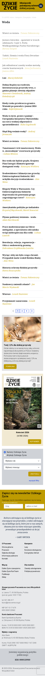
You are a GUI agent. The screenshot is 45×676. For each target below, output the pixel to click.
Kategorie (18, 17)
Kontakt (5, 559)
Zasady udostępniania (32, 568)
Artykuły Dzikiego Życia (17, 455)
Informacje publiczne (10, 556)
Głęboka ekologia (8, 553)
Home (12, 17)
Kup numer (34, 442)
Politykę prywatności (10, 503)
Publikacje (6, 574)
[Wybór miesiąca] (22, 467)
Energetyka (27, 17)
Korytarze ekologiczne (32, 550)
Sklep (4, 577)
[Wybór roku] (22, 461)
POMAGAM (10, 366)
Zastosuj (34, 474)
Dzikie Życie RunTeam (10, 571)
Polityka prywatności (32, 571)
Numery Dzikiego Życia (16, 452)
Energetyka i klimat (31, 553)
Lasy (26, 547)
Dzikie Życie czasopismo (11, 568)
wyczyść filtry (34, 481)
